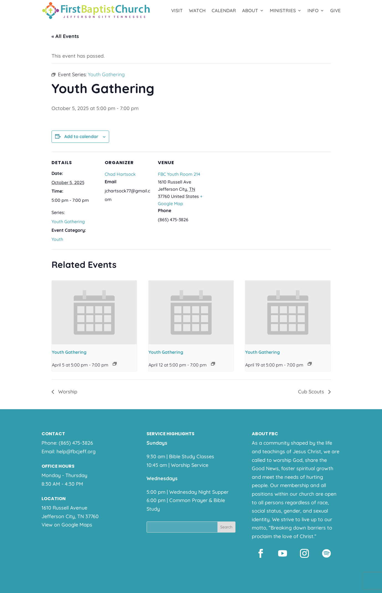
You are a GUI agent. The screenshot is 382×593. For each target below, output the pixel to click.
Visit (177, 10)
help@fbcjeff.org (76, 451)
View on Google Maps (67, 524)
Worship (67, 391)
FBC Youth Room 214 (179, 174)
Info (313, 10)
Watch (197, 10)
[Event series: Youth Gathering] (115, 363)
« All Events (65, 36)
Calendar (224, 10)
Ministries (283, 10)
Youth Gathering (68, 221)
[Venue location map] (240, 190)
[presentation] (94, 312)
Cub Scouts (311, 391)
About (250, 10)
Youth (57, 239)
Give (335, 10)
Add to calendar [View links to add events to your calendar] (81, 136)
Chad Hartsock (120, 174)
